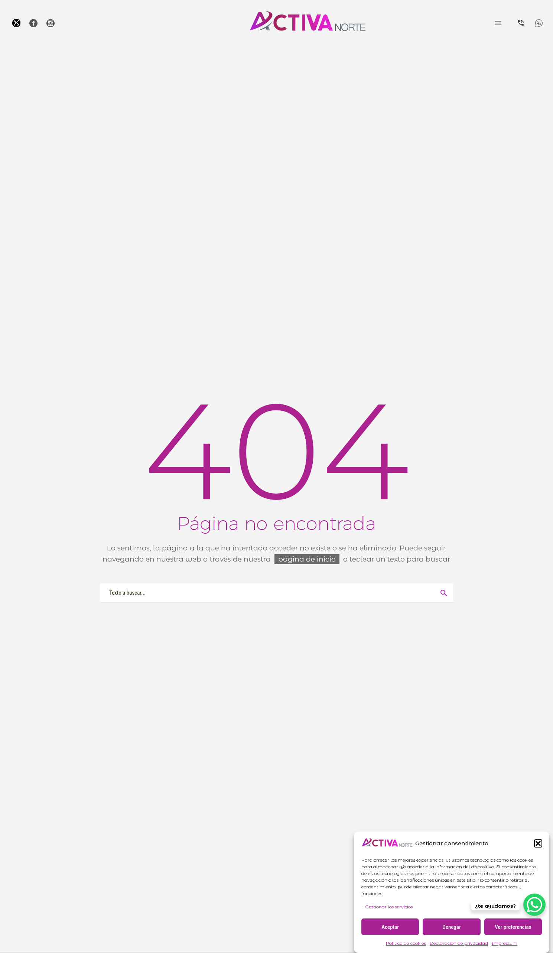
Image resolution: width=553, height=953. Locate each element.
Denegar (451, 927)
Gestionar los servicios (389, 907)
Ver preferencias (513, 927)
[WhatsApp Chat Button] (534, 905)
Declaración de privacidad (459, 943)
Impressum (504, 943)
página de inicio (307, 559)
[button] (538, 843)
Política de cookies (406, 943)
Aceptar (390, 927)
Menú (498, 23)
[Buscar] (276, 592)
